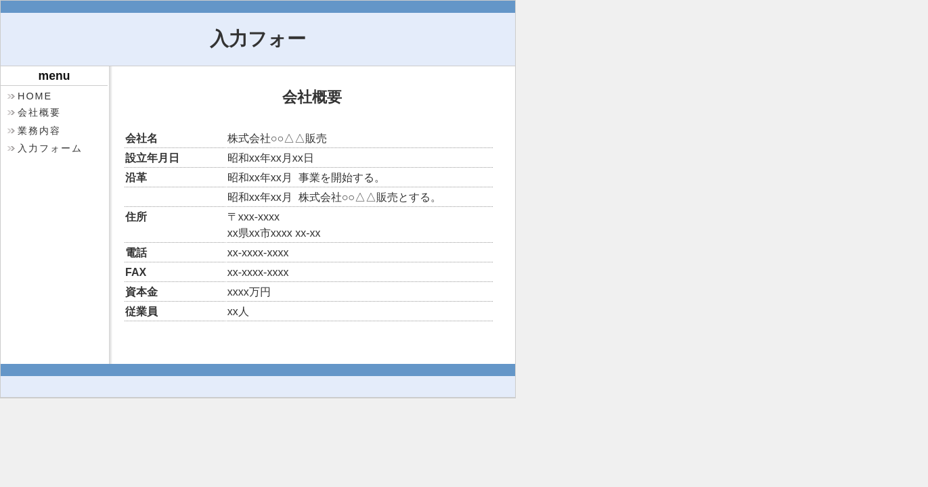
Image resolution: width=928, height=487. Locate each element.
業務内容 (39, 130)
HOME (35, 96)
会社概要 (39, 112)
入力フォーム (50, 148)
